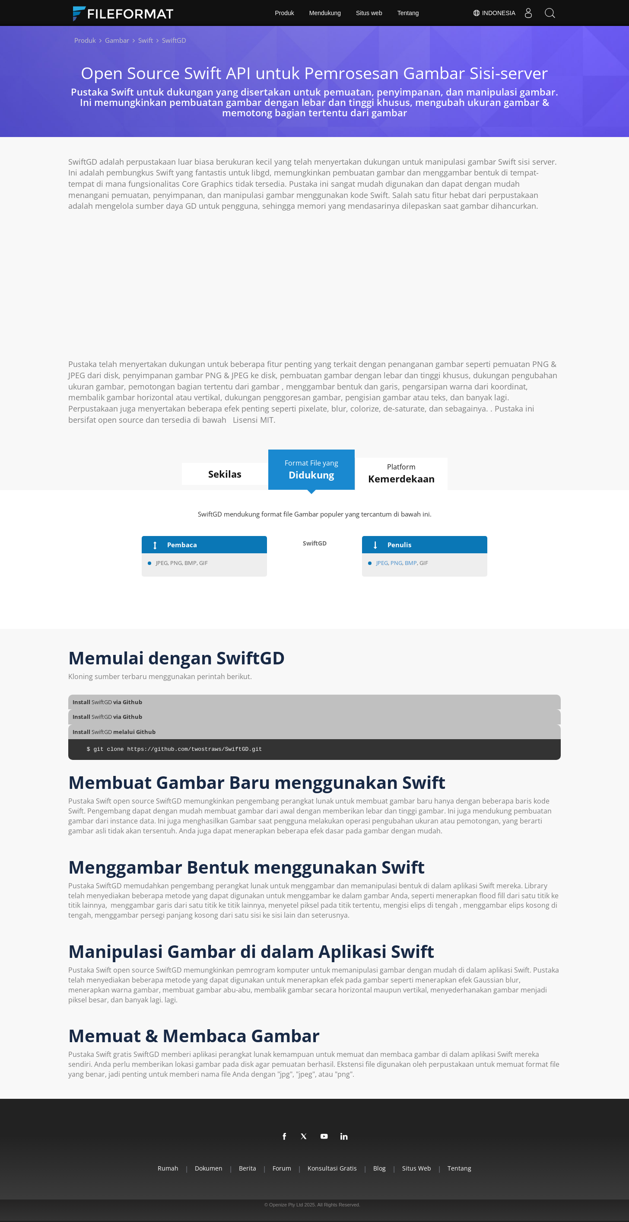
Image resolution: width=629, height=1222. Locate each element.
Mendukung (325, 13)
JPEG (382, 563)
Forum (282, 1168)
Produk (284, 13)
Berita (247, 1168)
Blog (379, 1168)
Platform (401, 473)
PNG (396, 563)
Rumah (168, 1168)
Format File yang (311, 470)
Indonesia (494, 13)
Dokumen (208, 1168)
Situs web (369, 13)
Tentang (408, 13)
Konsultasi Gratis (332, 1168)
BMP (411, 563)
